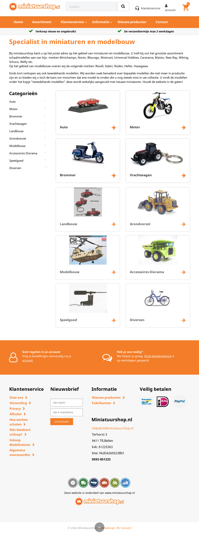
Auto (12, 101)
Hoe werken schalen (19, 422)
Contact (162, 22)
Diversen (15, 168)
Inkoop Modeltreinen (20, 442)
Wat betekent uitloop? (20, 432)
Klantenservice (72, 22)
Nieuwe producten (132, 22)
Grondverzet (17, 138)
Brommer (15, 116)
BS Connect (124, 528)
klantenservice (150, 8)
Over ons (16, 397)
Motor (13, 109)
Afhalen (16, 414)
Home (18, 22)
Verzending (18, 403)
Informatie (100, 22)
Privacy (15, 408)
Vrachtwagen (18, 124)
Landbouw (16, 131)
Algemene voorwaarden (20, 452)
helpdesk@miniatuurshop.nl (113, 428)
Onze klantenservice (157, 356)
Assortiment (41, 22)
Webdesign (107, 528)
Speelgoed (16, 160)
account (27, 360)
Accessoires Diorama (23, 153)
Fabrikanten (101, 403)
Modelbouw (17, 146)
